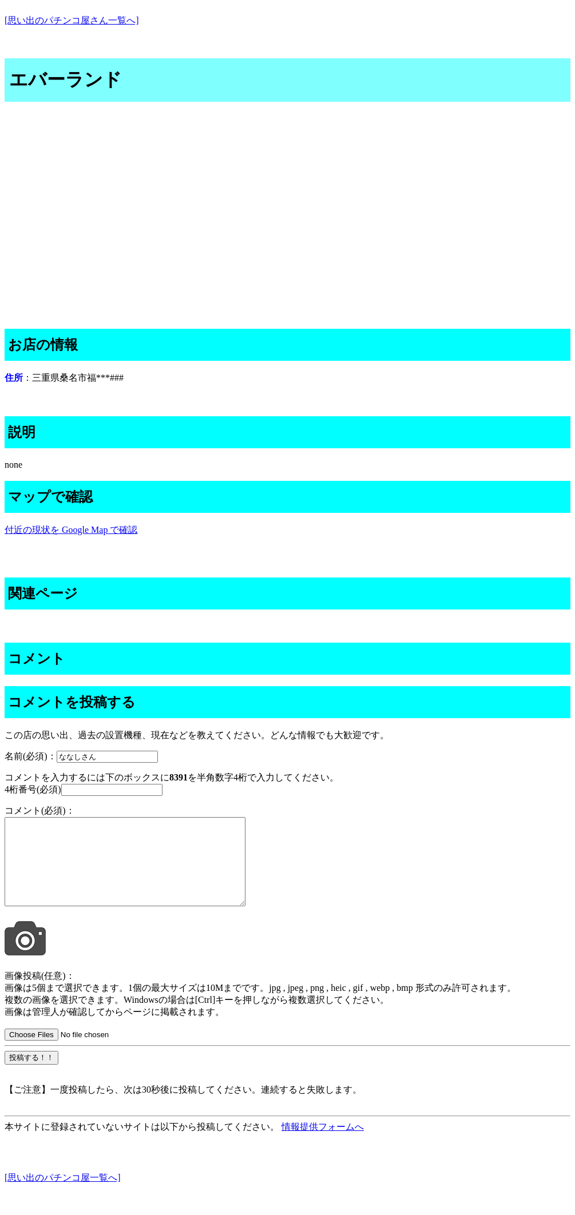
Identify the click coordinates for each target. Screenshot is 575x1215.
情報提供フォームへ (322, 1144)
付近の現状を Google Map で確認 (71, 530)
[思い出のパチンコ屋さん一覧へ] (72, 20)
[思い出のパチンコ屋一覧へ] (63, 1195)
